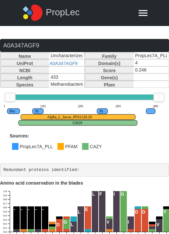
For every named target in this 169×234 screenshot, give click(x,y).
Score (109, 70)
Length (24, 77)
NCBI (24, 70)
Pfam (109, 85)
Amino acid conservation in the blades (41, 183)
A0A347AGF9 (64, 63)
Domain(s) (109, 63)
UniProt (25, 63)
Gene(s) (109, 77)
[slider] (10, 97)
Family (109, 56)
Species (24, 85)
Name (24, 56)
